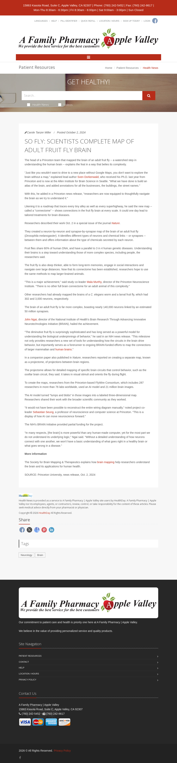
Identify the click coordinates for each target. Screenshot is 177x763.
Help (54, 21)
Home (108, 67)
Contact (24, 662)
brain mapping (105, 462)
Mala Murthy (94, 281)
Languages (40, 21)
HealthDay (44, 513)
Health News (38, 105)
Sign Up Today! (131, 21)
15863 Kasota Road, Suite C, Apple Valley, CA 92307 (57, 5)
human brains (63, 349)
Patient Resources (128, 67)
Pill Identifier (68, 21)
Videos (65, 105)
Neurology (26, 555)
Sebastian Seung (43, 412)
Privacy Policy (27, 680)
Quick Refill (88, 21)
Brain (40, 555)
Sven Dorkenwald (88, 176)
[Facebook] (155, 20)
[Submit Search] (148, 95)
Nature (116, 223)
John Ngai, (31, 319)
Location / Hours (109, 21)
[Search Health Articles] (82, 95)
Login (147, 21)
